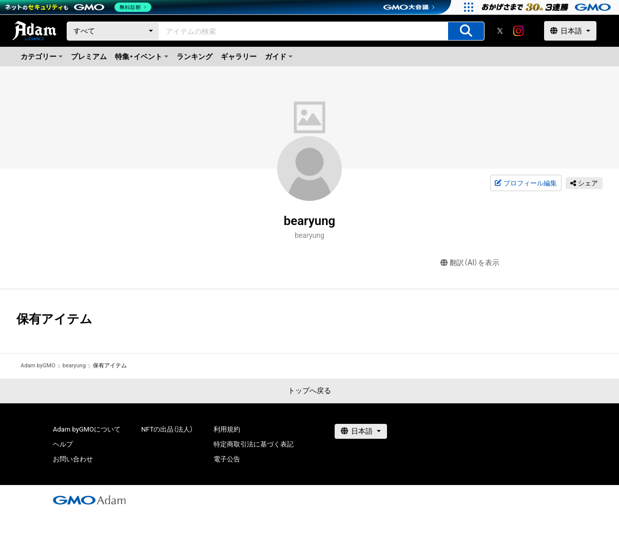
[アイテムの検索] (466, 31)
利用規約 (227, 429)
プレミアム (89, 56)
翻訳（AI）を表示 (469, 262)
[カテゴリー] (113, 31)
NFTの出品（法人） (167, 429)
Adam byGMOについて (87, 429)
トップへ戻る (309, 390)
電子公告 (227, 459)
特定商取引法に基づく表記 (254, 444)
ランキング (194, 56)
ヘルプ (63, 444)
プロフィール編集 (525, 183)
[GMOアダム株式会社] (89, 500)
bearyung (74, 365)
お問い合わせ (73, 459)
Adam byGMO (38, 365)
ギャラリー (239, 56)
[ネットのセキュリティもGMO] (79, 7)
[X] (500, 31)
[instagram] (518, 31)
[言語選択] (570, 31)
